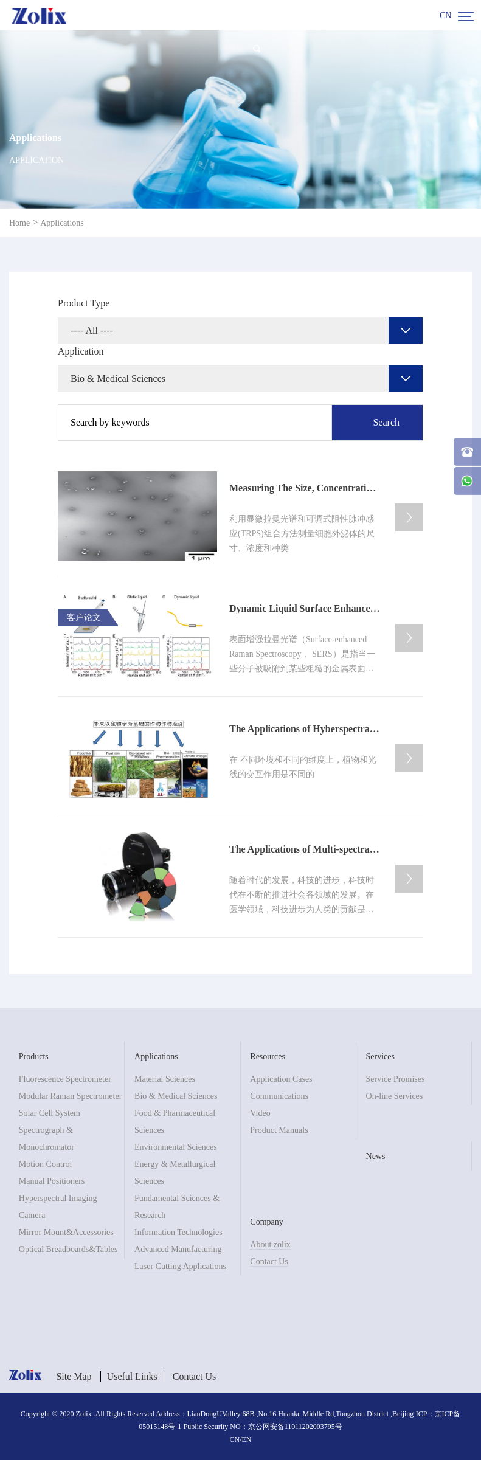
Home (19, 222)
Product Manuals (279, 1130)
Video (260, 1113)
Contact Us (269, 1261)
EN (247, 1439)
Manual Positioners (52, 1181)
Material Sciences (164, 1079)
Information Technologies (178, 1232)
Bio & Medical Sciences (175, 1096)
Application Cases (281, 1079)
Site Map (73, 1376)
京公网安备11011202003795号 (295, 1426)
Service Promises (395, 1079)
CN (445, 15)
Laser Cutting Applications (180, 1266)
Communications (279, 1096)
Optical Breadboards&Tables (68, 1249)
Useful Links (132, 1376)
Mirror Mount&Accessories (66, 1232)
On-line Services (394, 1096)
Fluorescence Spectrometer (65, 1079)
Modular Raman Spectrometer (70, 1096)
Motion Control (45, 1164)
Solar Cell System (49, 1113)
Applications (62, 222)
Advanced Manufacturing (177, 1249)
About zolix (270, 1244)
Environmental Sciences (175, 1147)
